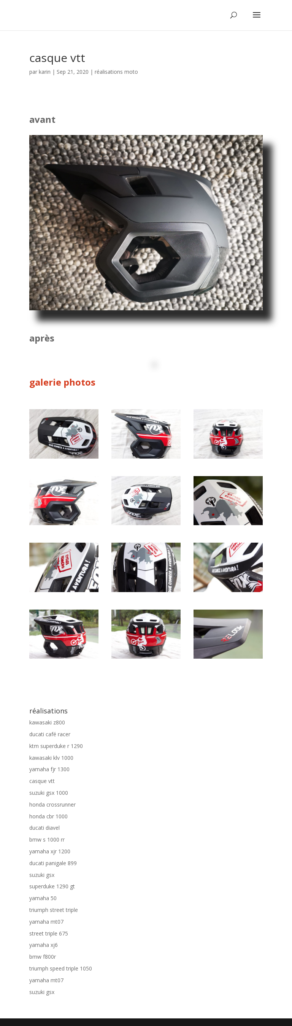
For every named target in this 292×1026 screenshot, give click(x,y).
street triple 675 (48, 933)
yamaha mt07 (46, 921)
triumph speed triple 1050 (60, 968)
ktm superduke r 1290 (56, 746)
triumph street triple (53, 909)
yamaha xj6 (43, 944)
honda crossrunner (52, 804)
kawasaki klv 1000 (51, 757)
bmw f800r (42, 956)
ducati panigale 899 (53, 863)
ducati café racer (49, 734)
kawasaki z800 (47, 722)
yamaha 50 (43, 898)
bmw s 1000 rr (47, 839)
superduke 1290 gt (52, 886)
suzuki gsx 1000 (48, 792)
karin (45, 71)
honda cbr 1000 (48, 816)
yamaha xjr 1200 (49, 851)
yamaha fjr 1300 (49, 769)
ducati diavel (44, 827)
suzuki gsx (41, 874)
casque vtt (42, 781)
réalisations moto (116, 71)
